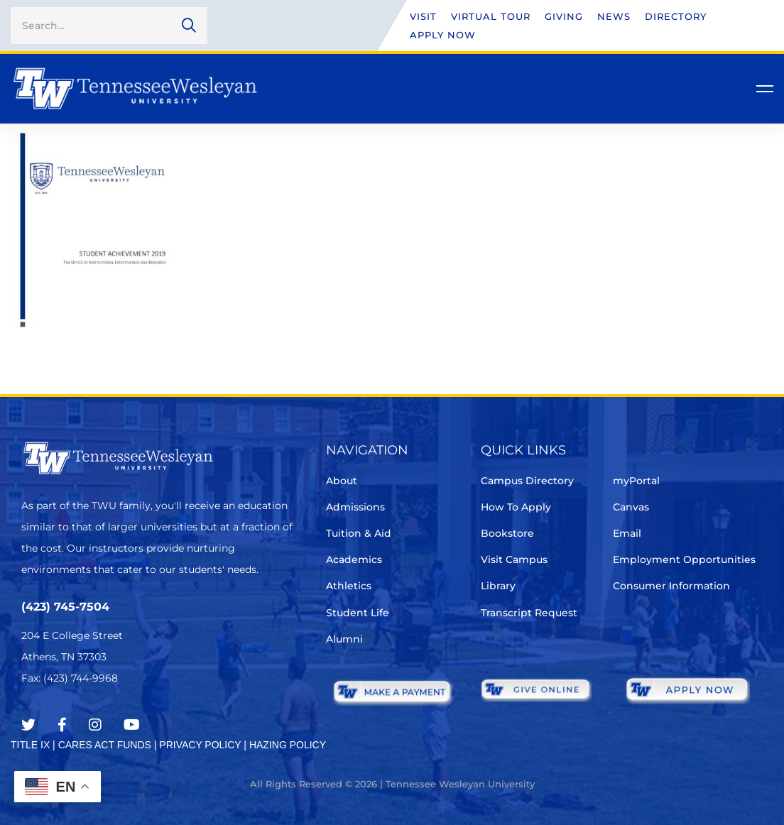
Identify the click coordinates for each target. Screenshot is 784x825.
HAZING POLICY (287, 744)
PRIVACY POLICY (200, 744)
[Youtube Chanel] (131, 725)
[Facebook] (62, 725)
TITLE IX (30, 744)
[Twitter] (28, 725)
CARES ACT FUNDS (104, 744)
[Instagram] (95, 725)
